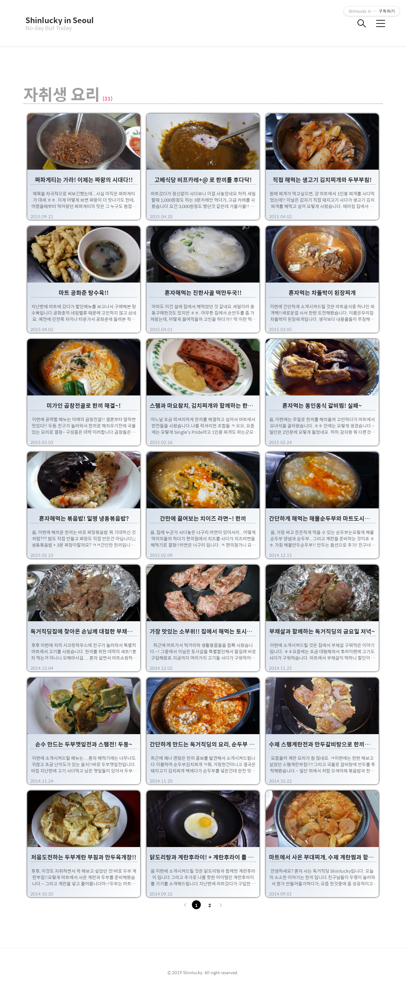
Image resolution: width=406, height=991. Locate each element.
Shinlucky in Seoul (57, 20)
